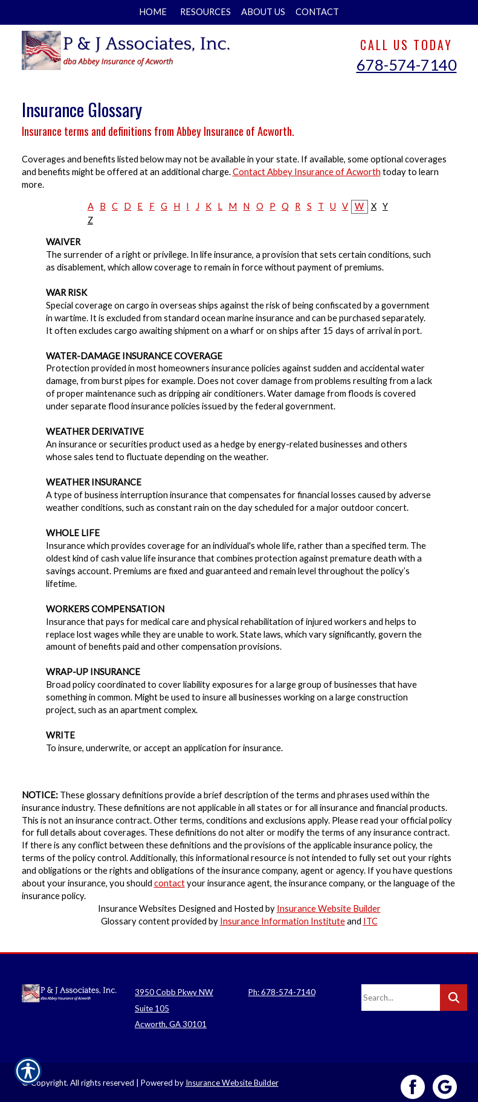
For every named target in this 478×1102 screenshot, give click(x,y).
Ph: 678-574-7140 (281, 983)
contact (169, 883)
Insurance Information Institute (282, 921)
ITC (370, 921)
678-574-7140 (407, 65)
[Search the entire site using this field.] (400, 988)
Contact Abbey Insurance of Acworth (307, 172)
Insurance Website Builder (329, 908)
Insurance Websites (137, 908)
